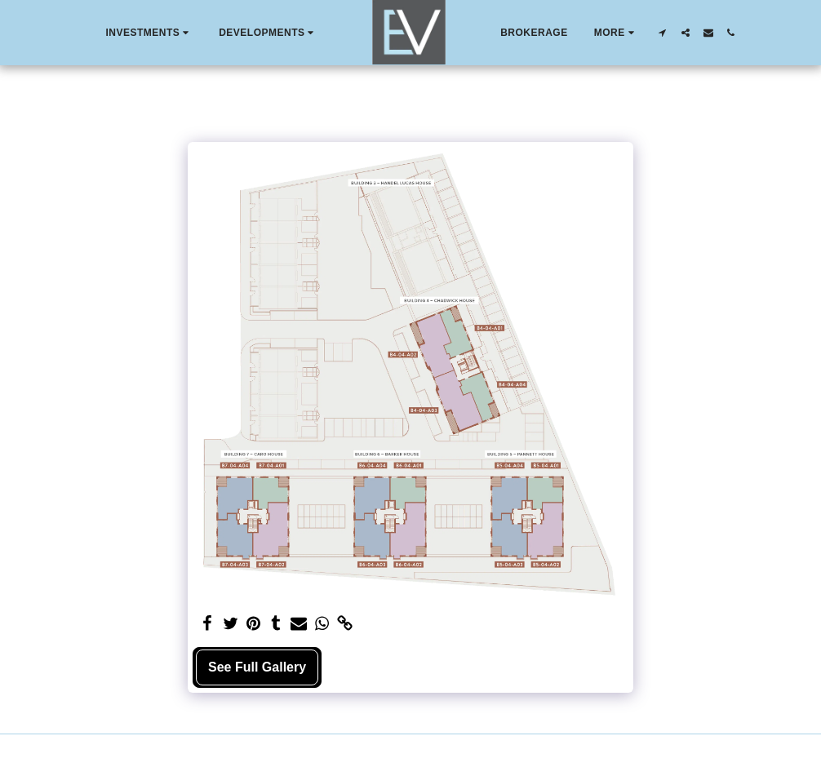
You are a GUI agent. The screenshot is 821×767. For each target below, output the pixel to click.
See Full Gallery (257, 667)
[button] (149, 32)
